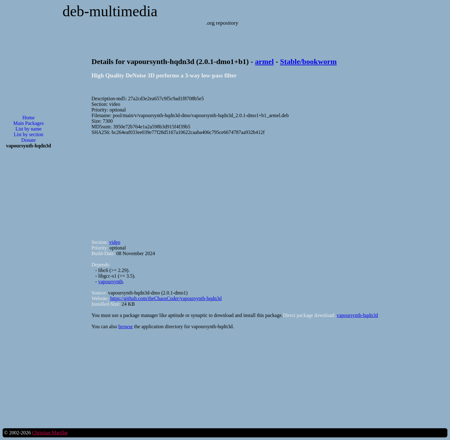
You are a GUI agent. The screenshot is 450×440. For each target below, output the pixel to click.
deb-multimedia (110, 11)
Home (28, 117)
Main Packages (28, 123)
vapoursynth (110, 281)
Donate (28, 140)
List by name (28, 128)
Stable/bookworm (308, 61)
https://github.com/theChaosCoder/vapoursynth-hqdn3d (166, 298)
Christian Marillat (50, 432)
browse (125, 326)
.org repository (222, 23)
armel (264, 61)
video (114, 242)
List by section (28, 134)
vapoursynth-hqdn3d (357, 315)
